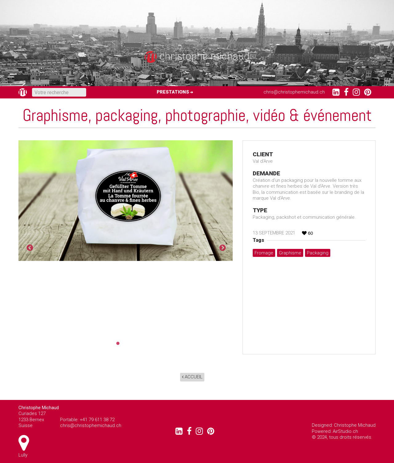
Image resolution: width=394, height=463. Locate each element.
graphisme (290, 253)
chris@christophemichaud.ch (294, 92)
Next (222, 247)
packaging (317, 253)
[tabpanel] (125, 200)
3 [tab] (135, 344)
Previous (29, 247)
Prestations (173, 92)
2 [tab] (126, 344)
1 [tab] (116, 344)
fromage (264, 253)
